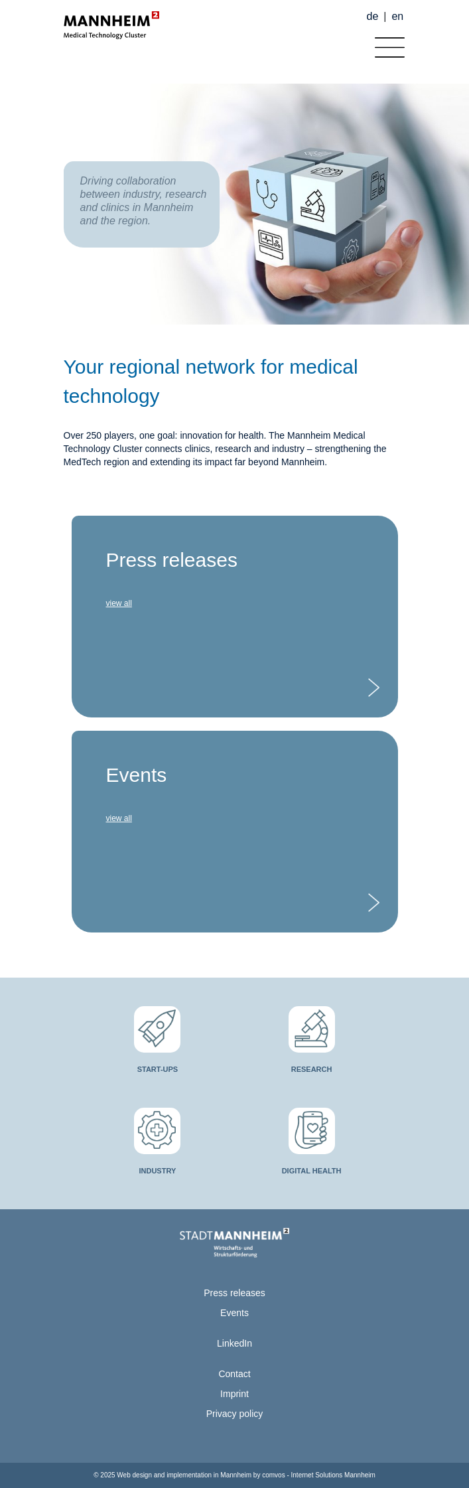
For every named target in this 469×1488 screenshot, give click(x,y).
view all (119, 603)
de (373, 16)
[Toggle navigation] (386, 44)
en (397, 16)
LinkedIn (234, 1343)
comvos (273, 1475)
